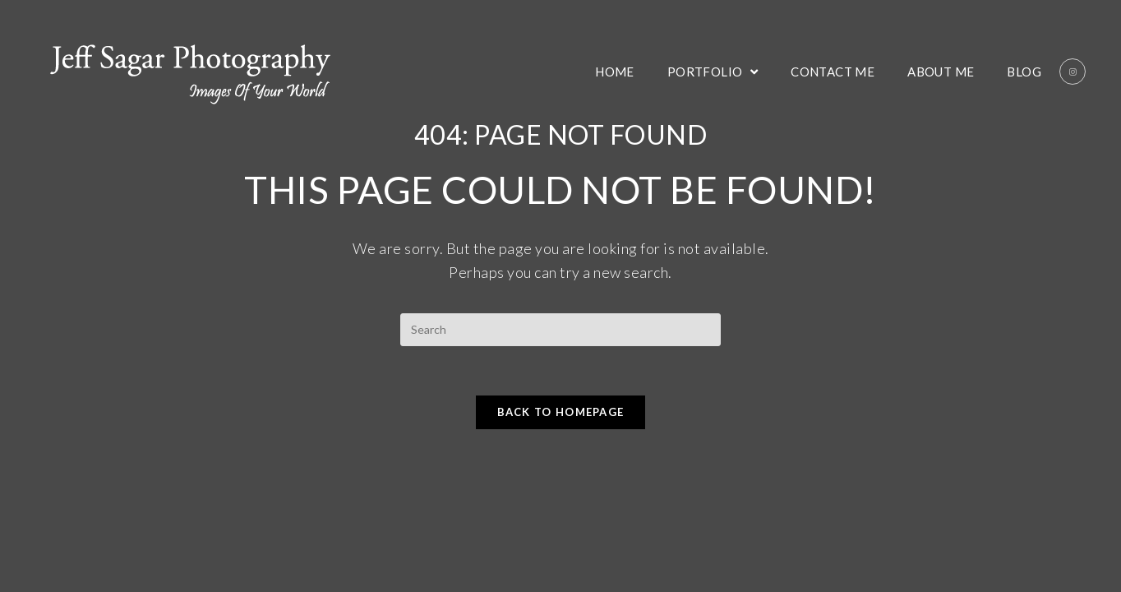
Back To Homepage (561, 412)
